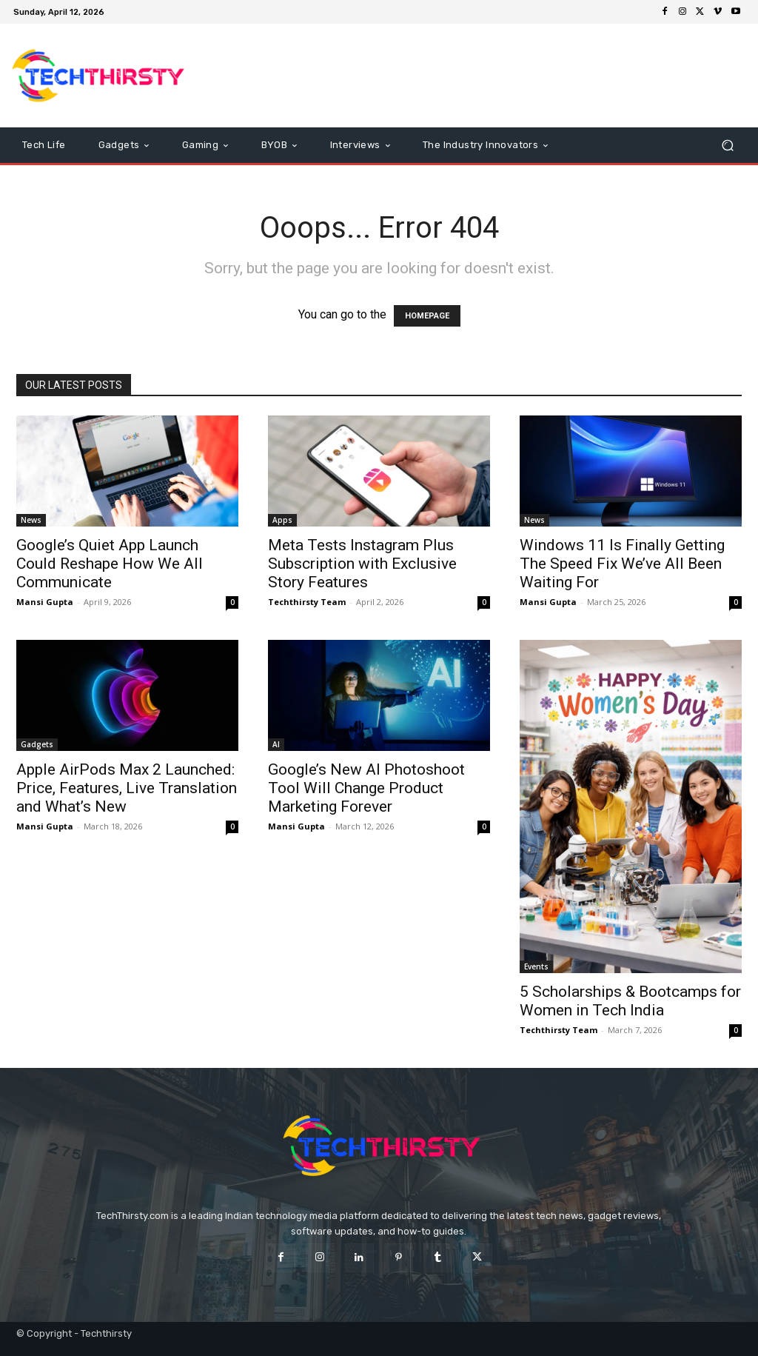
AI (276, 744)
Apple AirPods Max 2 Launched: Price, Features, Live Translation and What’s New (126, 788)
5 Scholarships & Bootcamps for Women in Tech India (630, 1001)
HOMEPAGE (427, 316)
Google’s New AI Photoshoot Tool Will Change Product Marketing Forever (366, 788)
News (31, 520)
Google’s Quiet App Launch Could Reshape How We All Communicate (109, 563)
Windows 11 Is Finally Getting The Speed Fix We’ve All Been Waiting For (622, 563)
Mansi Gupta (44, 601)
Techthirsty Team (307, 601)
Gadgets (37, 744)
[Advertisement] (469, 75)
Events (536, 966)
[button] (727, 145)
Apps (282, 520)
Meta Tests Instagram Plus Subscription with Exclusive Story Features (362, 563)
